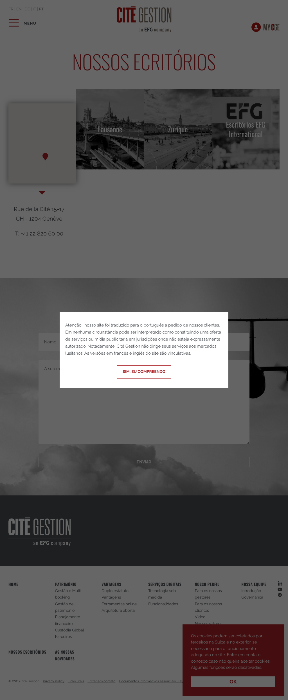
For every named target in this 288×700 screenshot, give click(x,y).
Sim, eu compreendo (144, 372)
